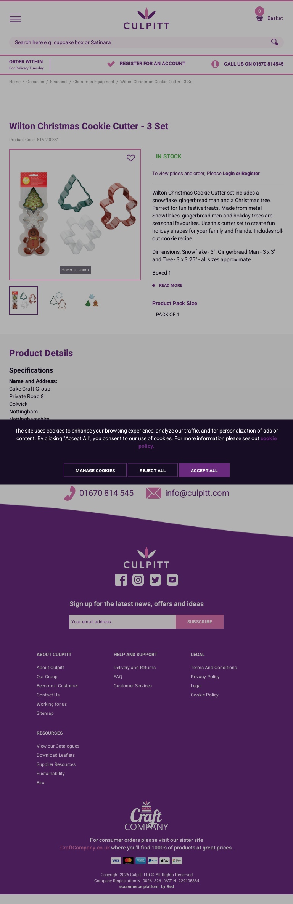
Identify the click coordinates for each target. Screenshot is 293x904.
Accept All (204, 470)
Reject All (153, 470)
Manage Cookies (95, 470)
